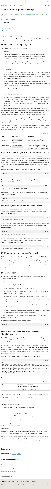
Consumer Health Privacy (41, 485)
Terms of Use (4, 487)
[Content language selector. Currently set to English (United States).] (7, 481)
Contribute (25, 485)
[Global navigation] (1, 2)
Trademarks (11, 487)
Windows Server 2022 (24, 14)
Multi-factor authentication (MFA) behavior (12, 30)
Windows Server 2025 (12, 14)
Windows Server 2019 (36, 14)
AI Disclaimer (4, 485)
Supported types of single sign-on (9, 25)
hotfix (8, 127)
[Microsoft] (25, 2)
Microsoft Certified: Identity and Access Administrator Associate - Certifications (19, 468)
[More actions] (48, 5)
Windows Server (8, 5)
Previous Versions (13, 485)
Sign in (48, 2)
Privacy (31, 485)
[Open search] (44, 2)
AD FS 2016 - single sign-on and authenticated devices (14, 27)
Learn (2, 5)
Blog (19, 485)
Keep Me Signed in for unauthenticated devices (12, 29)
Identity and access (18, 5)
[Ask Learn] (45, 5)
